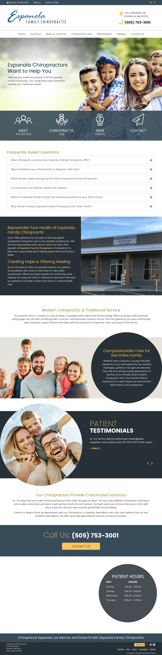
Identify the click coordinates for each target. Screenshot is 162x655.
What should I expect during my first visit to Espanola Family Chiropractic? (54, 178)
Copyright (120, 649)
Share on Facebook (150, 644)
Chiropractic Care (82, 34)
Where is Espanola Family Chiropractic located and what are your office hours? (57, 197)
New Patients (104, 34)
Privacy (134, 649)
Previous (148, 463)
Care (61, 123)
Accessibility (143, 649)
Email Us (37, 3)
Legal (128, 649)
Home (21, 34)
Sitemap (153, 649)
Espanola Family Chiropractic (36, 248)
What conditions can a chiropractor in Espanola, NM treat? (45, 169)
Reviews (121, 34)
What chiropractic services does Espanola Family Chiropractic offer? (50, 160)
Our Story (35, 34)
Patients (100, 123)
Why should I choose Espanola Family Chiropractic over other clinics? (51, 206)
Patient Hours (51, 3)
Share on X (147, 644)
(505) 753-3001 (17, 651)
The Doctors (23, 123)
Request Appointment (18, 3)
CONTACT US (81, 546)
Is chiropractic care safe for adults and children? (39, 187)
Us (138, 123)
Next (152, 463)
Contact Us (137, 34)
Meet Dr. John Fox (56, 34)
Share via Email (154, 644)
